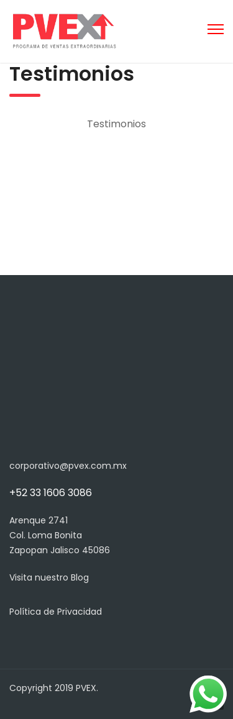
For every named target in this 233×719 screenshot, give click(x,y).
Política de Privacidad (55, 611)
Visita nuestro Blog (49, 577)
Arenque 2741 (38, 520)
